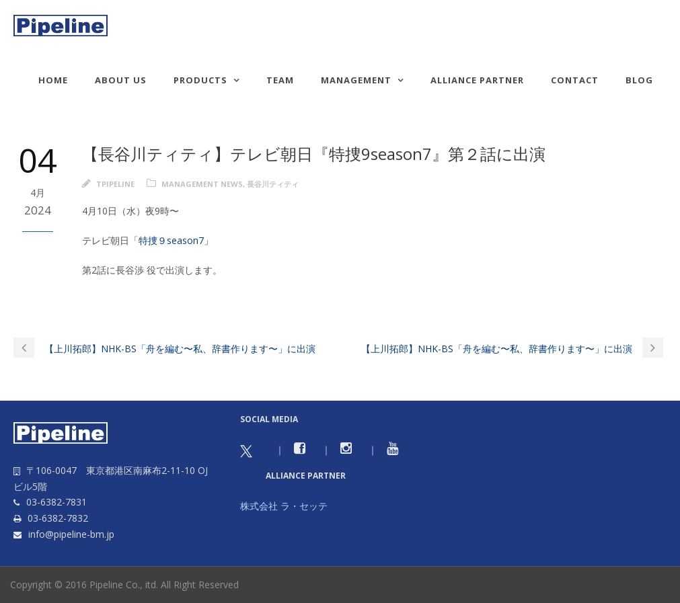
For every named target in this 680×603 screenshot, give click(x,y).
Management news (202, 184)
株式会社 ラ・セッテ (284, 505)
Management (356, 80)
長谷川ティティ (273, 184)
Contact (575, 80)
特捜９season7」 (176, 240)
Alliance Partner (477, 80)
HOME (53, 80)
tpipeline (115, 184)
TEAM (280, 80)
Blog (639, 80)
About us (121, 80)
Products (200, 80)
